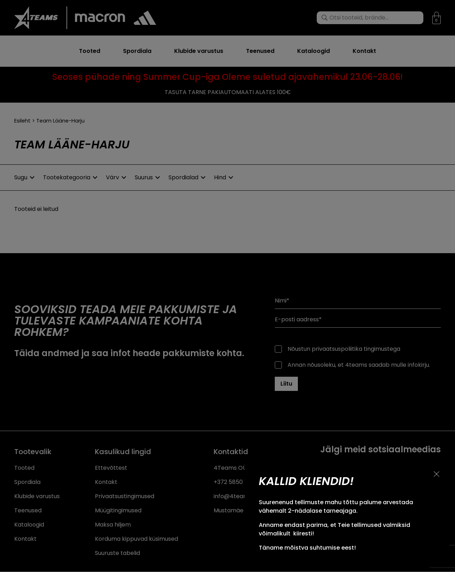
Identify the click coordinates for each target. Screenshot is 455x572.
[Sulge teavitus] (436, 474)
